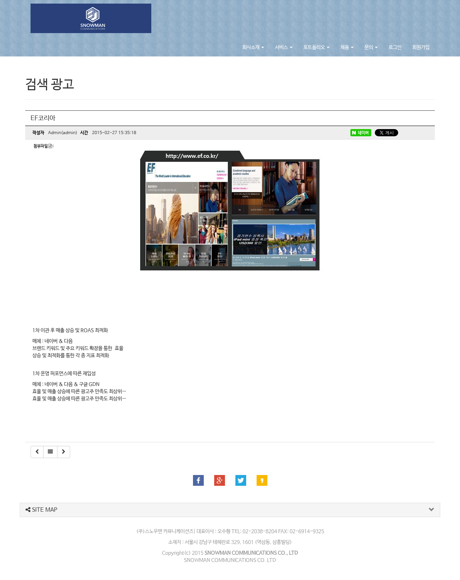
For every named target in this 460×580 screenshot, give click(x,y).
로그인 (394, 47)
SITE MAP (41, 510)
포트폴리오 (316, 47)
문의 (371, 47)
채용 (347, 47)
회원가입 (420, 47)
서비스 (284, 47)
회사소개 (253, 47)
